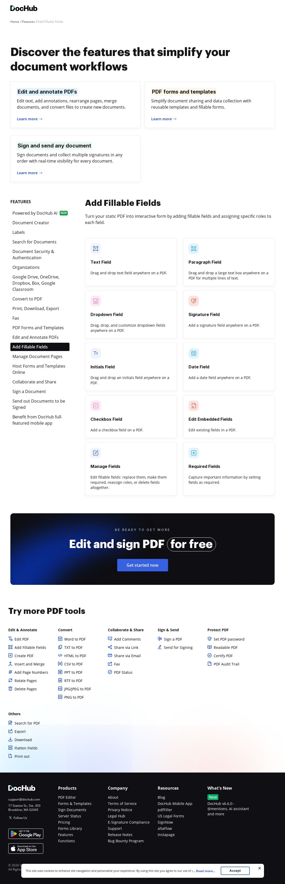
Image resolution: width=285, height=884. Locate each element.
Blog (161, 797)
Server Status (69, 815)
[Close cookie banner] (259, 868)
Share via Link (126, 647)
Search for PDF (27, 723)
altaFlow (165, 828)
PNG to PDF (74, 697)
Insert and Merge (30, 664)
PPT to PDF (73, 672)
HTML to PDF (75, 655)
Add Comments (127, 639)
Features (65, 834)
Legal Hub (116, 815)
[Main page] (23, 9)
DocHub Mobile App (175, 803)
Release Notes (120, 834)
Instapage (166, 834)
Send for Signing (178, 647)
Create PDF (24, 655)
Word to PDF (75, 639)
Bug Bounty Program (126, 840)
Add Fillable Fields (30, 647)
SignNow (165, 822)
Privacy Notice (120, 809)
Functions (66, 840)
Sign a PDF (173, 639)
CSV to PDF (73, 664)
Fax (117, 664)
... (205, 871)
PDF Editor (67, 797)
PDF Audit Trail (226, 664)
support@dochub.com (24, 799)
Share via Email (127, 655)
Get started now (142, 565)
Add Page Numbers (31, 672)
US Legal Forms (171, 815)
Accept (235, 871)
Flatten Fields (26, 748)
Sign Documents (72, 809)
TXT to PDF (73, 647)
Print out (22, 756)
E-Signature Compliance (129, 822)
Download (23, 739)
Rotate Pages (26, 680)
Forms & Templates (75, 803)
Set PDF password (229, 639)
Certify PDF (223, 655)
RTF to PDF (73, 680)
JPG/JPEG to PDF (77, 688)
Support (115, 828)
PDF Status (123, 672)
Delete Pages (26, 688)
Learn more (27, 118)
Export (20, 731)
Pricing (64, 822)
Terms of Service (122, 803)
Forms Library (70, 828)
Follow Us (20, 818)
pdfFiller (165, 809)
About (113, 797)
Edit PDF (22, 639)
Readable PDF (226, 647)
